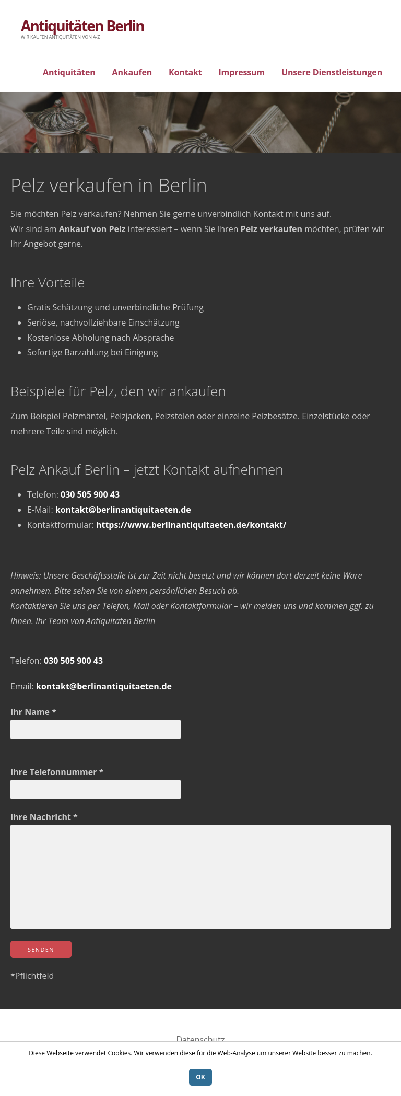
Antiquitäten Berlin (82, 26)
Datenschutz (200, 1039)
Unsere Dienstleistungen (331, 72)
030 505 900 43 (90, 494)
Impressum (241, 72)
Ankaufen (132, 72)
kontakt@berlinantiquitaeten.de (123, 509)
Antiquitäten (69, 72)
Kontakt (185, 72)
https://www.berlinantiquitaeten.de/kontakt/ (191, 524)
